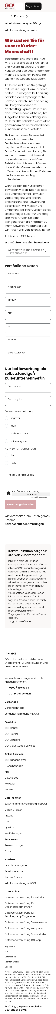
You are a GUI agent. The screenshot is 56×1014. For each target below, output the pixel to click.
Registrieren (33, 6)
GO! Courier (11, 728)
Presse (8, 851)
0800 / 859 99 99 (17, 687)
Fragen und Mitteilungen (21, 474)
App (7, 772)
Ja (12, 455)
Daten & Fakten (14, 809)
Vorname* (13, 273)
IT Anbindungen (14, 766)
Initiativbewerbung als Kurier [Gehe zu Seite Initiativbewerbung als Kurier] (21, 30)
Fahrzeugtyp (14, 386)
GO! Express (11, 734)
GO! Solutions (12, 740)
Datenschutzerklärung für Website (24, 897)
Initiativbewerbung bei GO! (20, 883)
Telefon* (12, 339)
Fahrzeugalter (15, 399)
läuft (13, 425)
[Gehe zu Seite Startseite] (7, 16)
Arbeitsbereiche (14, 871)
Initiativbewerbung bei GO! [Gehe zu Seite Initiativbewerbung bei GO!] (21, 23)
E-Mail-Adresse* (16, 352)
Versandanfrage (14, 708)
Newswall (10, 783)
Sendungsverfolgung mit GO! (22, 713)
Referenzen (11, 839)
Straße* (12, 300)
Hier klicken (31, 494)
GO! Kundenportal (15, 760)
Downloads (11, 777)
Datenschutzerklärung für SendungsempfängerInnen (20, 914)
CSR (7, 821)
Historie (9, 815)
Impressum (10, 946)
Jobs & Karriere (13, 877)
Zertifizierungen (14, 833)
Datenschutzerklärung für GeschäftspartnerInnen (19, 905)
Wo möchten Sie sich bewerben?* (26, 249)
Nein (13, 463)
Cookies (8, 967)
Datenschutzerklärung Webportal (24, 928)
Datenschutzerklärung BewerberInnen (26, 922)
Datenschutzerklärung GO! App (23, 940)
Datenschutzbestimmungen (24, 524)
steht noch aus (19, 433)
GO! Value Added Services (20, 745)
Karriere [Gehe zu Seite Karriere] (19, 16)
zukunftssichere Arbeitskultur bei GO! (26, 804)
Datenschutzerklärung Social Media (25, 934)
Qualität (9, 827)
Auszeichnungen (14, 845)
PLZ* (10, 313)
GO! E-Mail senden (18, 693)
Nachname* (14, 286)
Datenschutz (10, 957)
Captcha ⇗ (39, 497)
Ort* (10, 326)
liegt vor (15, 418)
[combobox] (28, 251)
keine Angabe (19, 441)
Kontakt (9, 789)
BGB (7, 951)
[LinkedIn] (7, 672)
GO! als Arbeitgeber (16, 865)
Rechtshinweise (12, 962)
